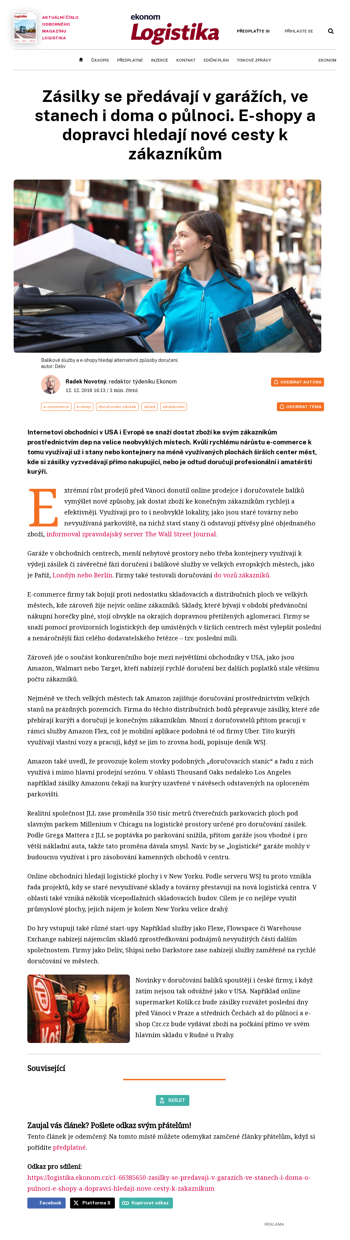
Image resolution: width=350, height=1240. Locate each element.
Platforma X (96, 1202)
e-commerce (56, 406)
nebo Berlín (94, 575)
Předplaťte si (253, 31)
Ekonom (327, 60)
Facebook (51, 1202)
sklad (149, 406)
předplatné (69, 1147)
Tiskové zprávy (254, 60)
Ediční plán (216, 60)
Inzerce (159, 60)
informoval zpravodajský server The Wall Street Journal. (131, 534)
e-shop (84, 406)
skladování (174, 406)
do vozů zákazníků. (241, 575)
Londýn (63, 575)
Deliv (60, 366)
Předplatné (130, 60)
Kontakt (186, 60)
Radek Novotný (86, 381)
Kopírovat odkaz (150, 1202)
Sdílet (176, 1100)
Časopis (100, 60)
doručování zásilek (117, 406)
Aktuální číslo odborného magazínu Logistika (46, 27)
